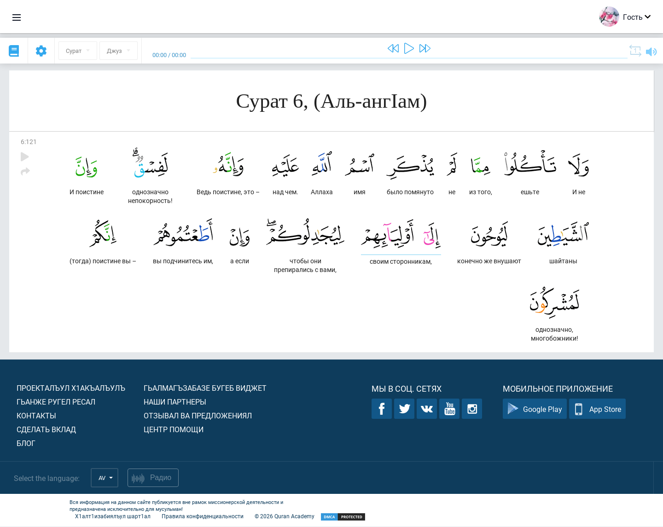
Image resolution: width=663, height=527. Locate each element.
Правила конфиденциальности (203, 516)
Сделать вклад (46, 429)
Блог (26, 443)
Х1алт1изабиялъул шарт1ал (113, 516)
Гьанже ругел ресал (56, 402)
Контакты (36, 416)
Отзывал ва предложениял (198, 416)
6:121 (29, 141)
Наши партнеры (175, 402)
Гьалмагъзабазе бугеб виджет (205, 388)
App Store (597, 409)
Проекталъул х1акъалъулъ (71, 388)
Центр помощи (174, 429)
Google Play (534, 409)
